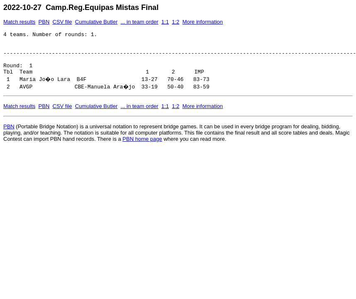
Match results (19, 22)
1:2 (175, 22)
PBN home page (142, 148)
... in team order (139, 22)
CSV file (62, 22)
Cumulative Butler (96, 22)
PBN (44, 22)
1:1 (165, 22)
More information (202, 22)
